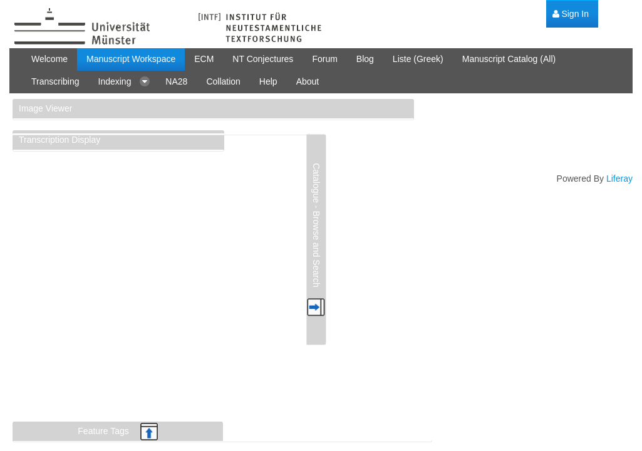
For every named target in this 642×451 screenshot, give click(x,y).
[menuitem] (570, 14)
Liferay (619, 179)
